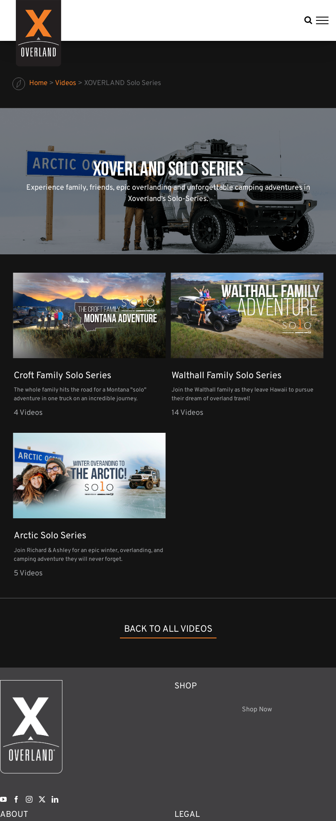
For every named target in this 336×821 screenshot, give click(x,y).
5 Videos (28, 573)
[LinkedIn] (55, 799)
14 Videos (187, 413)
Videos (65, 83)
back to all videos (168, 629)
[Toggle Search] (308, 20)
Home (38, 83)
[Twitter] (42, 799)
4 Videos (28, 413)
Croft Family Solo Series (62, 376)
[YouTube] (3, 799)
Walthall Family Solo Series (226, 376)
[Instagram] (29, 799)
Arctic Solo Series (50, 536)
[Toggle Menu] (322, 20)
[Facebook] (16, 799)
